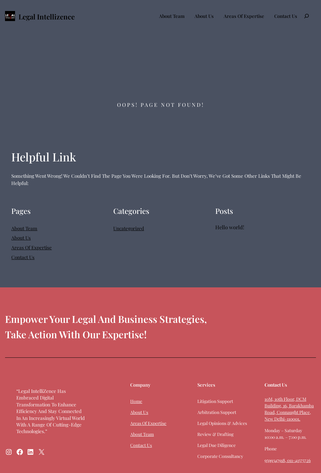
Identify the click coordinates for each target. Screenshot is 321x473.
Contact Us (285, 16)
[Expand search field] (306, 16)
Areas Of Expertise (244, 16)
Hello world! (229, 227)
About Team (172, 16)
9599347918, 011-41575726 (287, 460)
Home (136, 401)
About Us (204, 16)
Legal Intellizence (47, 16)
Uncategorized (128, 228)
